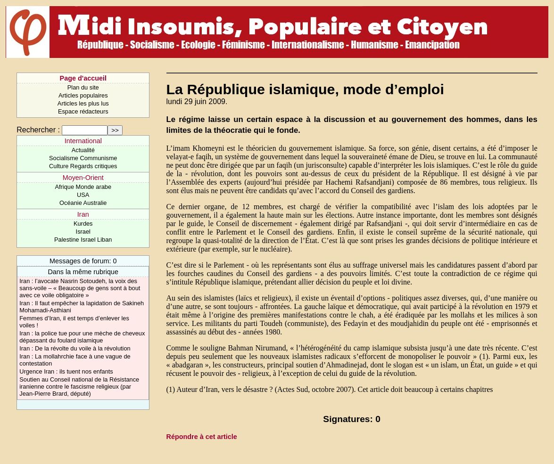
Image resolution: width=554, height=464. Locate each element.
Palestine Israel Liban (83, 239)
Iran (83, 214)
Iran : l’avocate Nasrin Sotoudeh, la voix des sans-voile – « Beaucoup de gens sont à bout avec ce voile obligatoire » (79, 288)
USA (83, 194)
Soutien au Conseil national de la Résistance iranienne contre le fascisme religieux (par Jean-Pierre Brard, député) (79, 386)
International (83, 141)
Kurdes (83, 223)
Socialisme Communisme (83, 158)
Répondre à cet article (201, 436)
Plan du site (83, 87)
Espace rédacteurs (83, 111)
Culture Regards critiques (83, 166)
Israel (83, 231)
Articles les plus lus (83, 103)
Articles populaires (83, 95)
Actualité (83, 150)
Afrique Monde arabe (83, 186)
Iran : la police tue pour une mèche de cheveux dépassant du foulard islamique (82, 337)
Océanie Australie (83, 202)
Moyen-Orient (83, 177)
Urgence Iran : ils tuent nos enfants (66, 371)
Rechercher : (38, 130)
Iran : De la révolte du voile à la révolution (74, 348)
